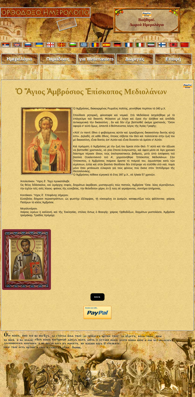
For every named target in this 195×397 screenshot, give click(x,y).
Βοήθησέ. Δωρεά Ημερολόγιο (147, 20)
